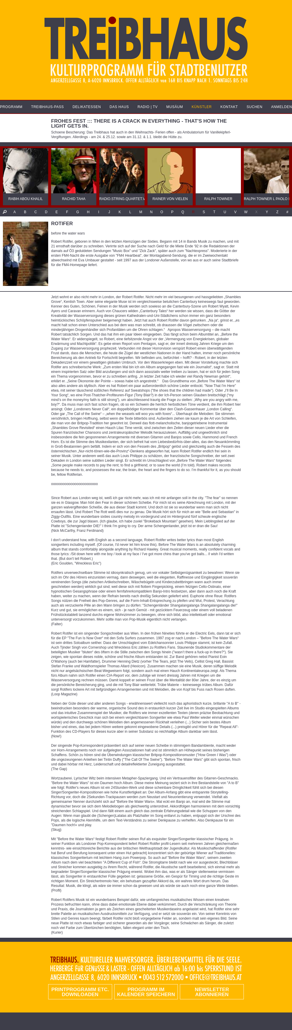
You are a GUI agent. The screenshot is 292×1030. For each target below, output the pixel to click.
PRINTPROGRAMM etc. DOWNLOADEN (80, 992)
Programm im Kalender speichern (146, 992)
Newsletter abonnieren (212, 992)
